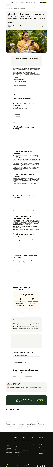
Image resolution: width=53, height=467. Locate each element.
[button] (26, 355)
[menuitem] (46, 0)
